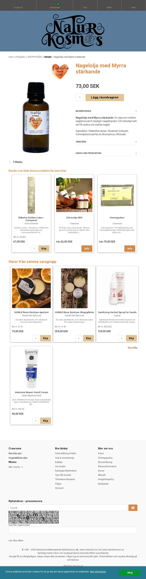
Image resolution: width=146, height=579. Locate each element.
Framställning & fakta (65, 453)
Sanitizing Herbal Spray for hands (117, 312)
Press (101, 453)
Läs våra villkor (16, 540)
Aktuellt (102, 475)
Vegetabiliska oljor (18, 458)
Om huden (60, 466)
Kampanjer (103, 484)
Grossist (59, 488)
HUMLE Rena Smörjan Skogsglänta (74, 312)
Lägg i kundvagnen (104, 97)
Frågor (58, 484)
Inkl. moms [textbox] (14, 467)
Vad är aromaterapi (64, 458)
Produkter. (21, 57)
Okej (130, 572)
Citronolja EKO (74, 217)
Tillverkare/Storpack (65, 479)
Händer (48, 57)
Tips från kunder (63, 475)
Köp (44, 248)
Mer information (98, 571)
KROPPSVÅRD (35, 57)
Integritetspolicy (106, 479)
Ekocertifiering (105, 462)
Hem (11, 57)
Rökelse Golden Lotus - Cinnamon (31, 219)
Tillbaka (15, 162)
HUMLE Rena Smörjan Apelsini (31, 312)
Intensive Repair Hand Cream (31, 392)
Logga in (18, 8)
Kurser (101, 471)
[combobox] (16, 467)
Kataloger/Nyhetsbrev (66, 471)
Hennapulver (117, 217)
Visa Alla (132, 347)
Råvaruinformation (107, 466)
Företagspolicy (105, 458)
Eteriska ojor (15, 453)
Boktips (58, 462)
